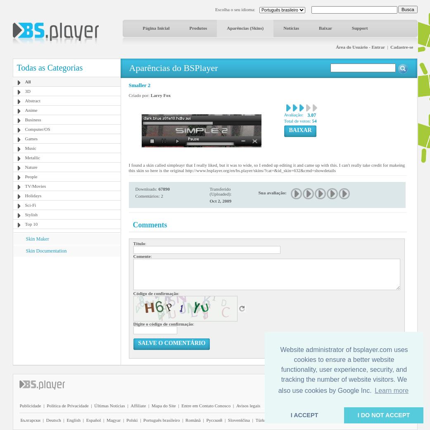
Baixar (325, 28)
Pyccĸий (214, 420)
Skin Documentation (46, 251)
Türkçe (262, 420)
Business (33, 119)
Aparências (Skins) (245, 28)
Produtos (198, 28)
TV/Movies (35, 186)
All (28, 81)
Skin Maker (37, 239)
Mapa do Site (164, 405)
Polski (132, 420)
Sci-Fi (30, 205)
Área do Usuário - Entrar (360, 47)
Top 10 (31, 224)
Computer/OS (37, 129)
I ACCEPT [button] (304, 415)
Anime (31, 110)
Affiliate (138, 405)
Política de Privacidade (67, 405)
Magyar (114, 420)
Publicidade (30, 405)
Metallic (32, 157)
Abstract (32, 100)
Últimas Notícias (109, 405)
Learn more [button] (392, 390)
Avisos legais (248, 405)
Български (31, 420)
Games (31, 138)
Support (360, 28)
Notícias (291, 28)
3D (28, 91)
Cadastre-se (401, 47)
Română (193, 420)
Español (93, 420)
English (74, 420)
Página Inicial (156, 28)
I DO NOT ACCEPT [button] (384, 415)
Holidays (33, 195)
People (31, 176)
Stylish (31, 214)
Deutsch (53, 420)
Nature (31, 167)
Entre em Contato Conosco (205, 405)
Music (31, 148)
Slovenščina (239, 420)
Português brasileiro (161, 420)
